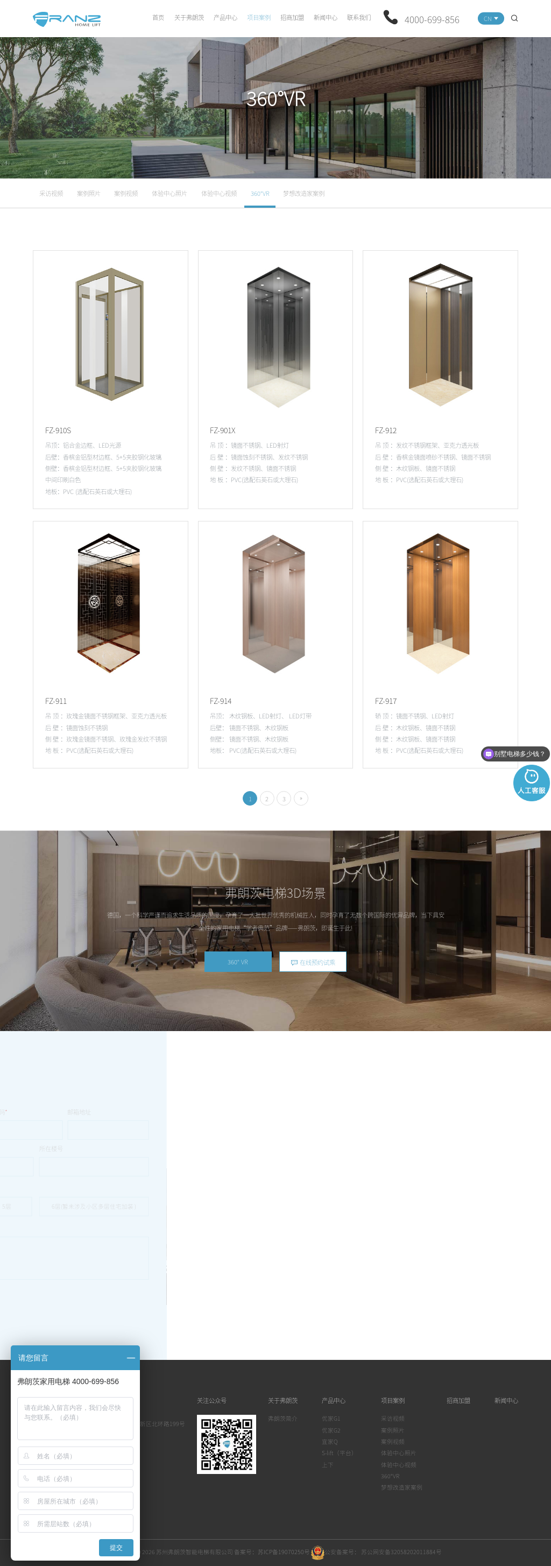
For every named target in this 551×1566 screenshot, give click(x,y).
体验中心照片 (169, 193)
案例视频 (126, 193)
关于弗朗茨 (189, 17)
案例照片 (89, 193)
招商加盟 (292, 17)
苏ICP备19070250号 (284, 1552)
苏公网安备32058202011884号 (401, 1552)
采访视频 (51, 193)
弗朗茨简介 (283, 1418)
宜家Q (330, 1441)
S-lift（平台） (339, 1453)
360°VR (260, 193)
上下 (328, 1465)
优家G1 (331, 1418)
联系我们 (359, 17)
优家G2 (331, 1430)
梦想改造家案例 (303, 193)
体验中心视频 (219, 193)
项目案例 (259, 17)
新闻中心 (325, 17)
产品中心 (225, 17)
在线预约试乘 (313, 962)
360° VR (238, 961)
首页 (158, 17)
